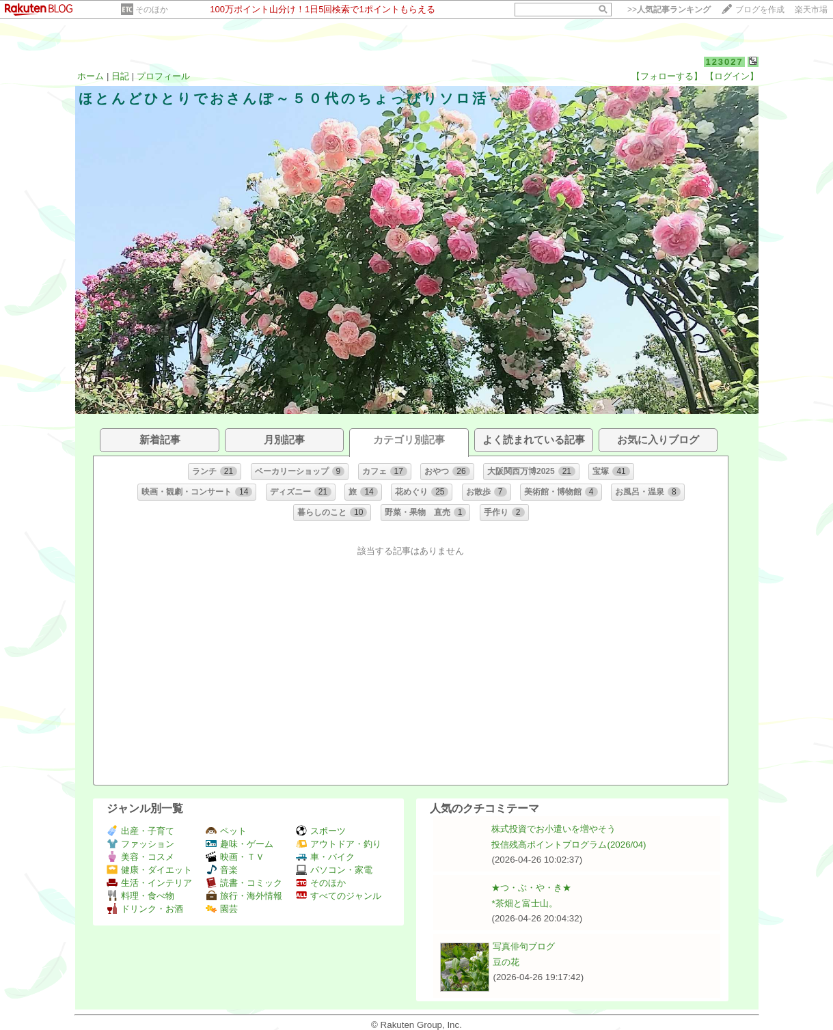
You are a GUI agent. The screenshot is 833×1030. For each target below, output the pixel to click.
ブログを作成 (759, 9)
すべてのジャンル (338, 896)
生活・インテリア (149, 883)
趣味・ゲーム (239, 844)
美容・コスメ (140, 857)
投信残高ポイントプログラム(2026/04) (568, 844)
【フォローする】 (666, 76)
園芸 (222, 909)
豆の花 (506, 962)
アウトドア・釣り (338, 844)
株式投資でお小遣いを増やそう (553, 829)
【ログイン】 (732, 76)
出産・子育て (140, 831)
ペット (226, 831)
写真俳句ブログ (524, 946)
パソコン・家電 (334, 870)
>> (669, 9)
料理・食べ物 (140, 896)
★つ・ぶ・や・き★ (531, 887)
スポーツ (321, 831)
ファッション (140, 844)
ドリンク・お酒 (145, 909)
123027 (724, 62)
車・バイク (325, 857)
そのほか (151, 9)
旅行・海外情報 (244, 896)
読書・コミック (244, 883)
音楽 (222, 870)
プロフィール (163, 76)
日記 (120, 76)
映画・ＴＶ (235, 857)
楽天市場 (811, 9)
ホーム (90, 76)
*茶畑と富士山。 (524, 903)
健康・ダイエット (149, 870)
